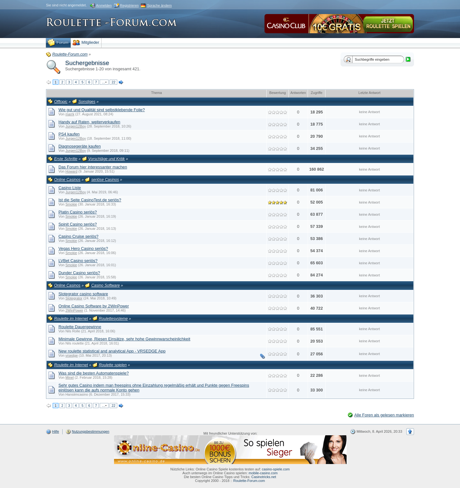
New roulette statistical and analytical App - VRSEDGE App (111, 351)
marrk (69, 114)
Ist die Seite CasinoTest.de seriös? (89, 200)
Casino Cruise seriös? (78, 236)
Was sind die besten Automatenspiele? (93, 373)
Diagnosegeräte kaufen (79, 146)
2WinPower (74, 310)
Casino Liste (69, 187)
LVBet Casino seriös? (77, 260)
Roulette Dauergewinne (79, 326)
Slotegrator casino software (83, 293)
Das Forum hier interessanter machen (92, 167)
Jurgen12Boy (75, 126)
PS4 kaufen (69, 134)
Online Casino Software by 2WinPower (93, 306)
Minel (69, 377)
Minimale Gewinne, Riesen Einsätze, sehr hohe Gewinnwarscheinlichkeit (124, 339)
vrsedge (71, 355)
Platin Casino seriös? (77, 212)
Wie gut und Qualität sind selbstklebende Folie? (101, 109)
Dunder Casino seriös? (79, 272)
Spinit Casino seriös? (77, 224)
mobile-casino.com (263, 473)
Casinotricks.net (263, 477)
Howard (71, 171)
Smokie (71, 204)
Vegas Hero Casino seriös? (83, 248)
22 (113, 82)
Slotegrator (73, 298)
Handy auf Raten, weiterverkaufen (89, 122)
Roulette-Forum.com (249, 481)
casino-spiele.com (276, 469)
